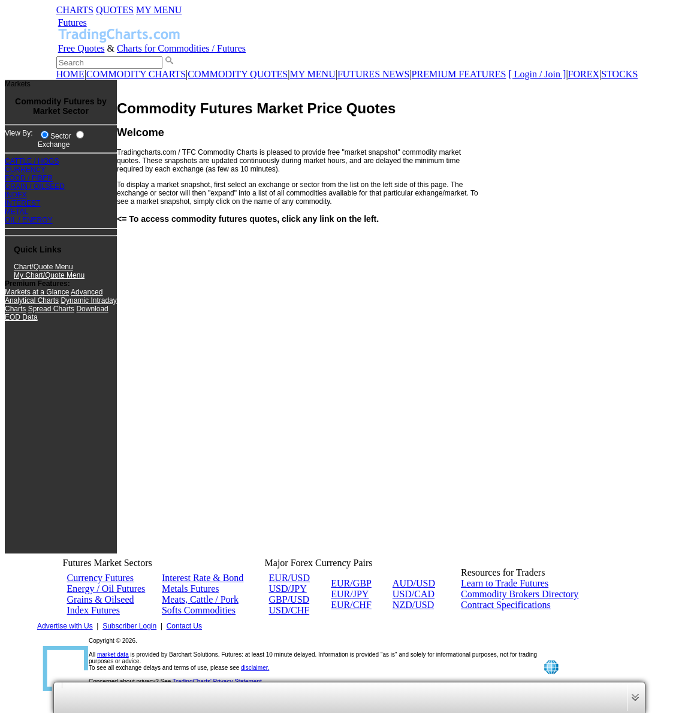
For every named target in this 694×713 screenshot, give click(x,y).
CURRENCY (25, 170)
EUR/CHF (351, 605)
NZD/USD (413, 605)
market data (113, 654)
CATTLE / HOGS (32, 161)
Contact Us (184, 626)
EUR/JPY (350, 594)
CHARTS (74, 10)
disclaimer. (255, 667)
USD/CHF (289, 610)
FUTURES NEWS (373, 74)
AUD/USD (414, 583)
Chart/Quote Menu (43, 267)
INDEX (16, 195)
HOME (70, 74)
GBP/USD (289, 599)
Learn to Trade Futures (504, 583)
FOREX (583, 74)
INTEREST (22, 203)
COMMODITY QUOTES (238, 74)
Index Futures (93, 610)
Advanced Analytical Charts (53, 296)
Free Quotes (81, 48)
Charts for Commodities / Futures (181, 48)
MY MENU (159, 10)
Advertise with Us (65, 626)
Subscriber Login (129, 626)
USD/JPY (288, 588)
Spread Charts (51, 309)
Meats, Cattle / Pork (200, 599)
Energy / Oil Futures (106, 588)
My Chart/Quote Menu (49, 275)
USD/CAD (413, 594)
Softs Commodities (199, 610)
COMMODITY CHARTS (136, 74)
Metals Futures (190, 588)
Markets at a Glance (37, 292)
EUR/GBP (351, 583)
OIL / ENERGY (29, 220)
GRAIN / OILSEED (35, 186)
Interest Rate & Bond (202, 578)
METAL (16, 211)
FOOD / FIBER (29, 178)
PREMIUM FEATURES (459, 74)
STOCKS (619, 74)
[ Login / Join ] (537, 74)
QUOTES (115, 10)
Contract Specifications (506, 605)
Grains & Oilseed (100, 599)
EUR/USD (289, 578)
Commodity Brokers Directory (519, 594)
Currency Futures (100, 578)
